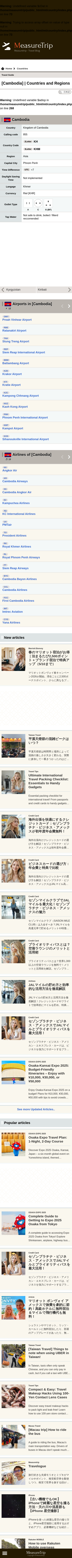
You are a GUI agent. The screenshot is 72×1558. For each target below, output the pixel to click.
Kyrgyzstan (13, 289)
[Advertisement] (33, 666)
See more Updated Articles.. (36, 1181)
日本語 (67, 92)
